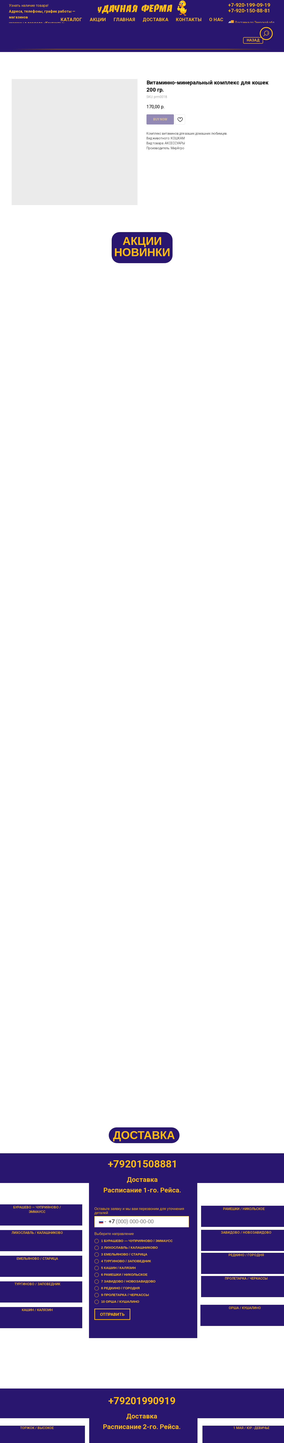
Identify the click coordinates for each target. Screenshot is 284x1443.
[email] (22, 55)
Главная (124, 19)
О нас (216, 19)
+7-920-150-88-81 (249, 11)
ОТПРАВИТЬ (112, 621)
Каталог (71, 19)
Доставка (155, 19)
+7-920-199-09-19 (249, 5)
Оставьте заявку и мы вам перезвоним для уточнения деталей (139, 518)
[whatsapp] (32, 55)
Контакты (54, 23)
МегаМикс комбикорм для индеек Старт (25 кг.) (47, 370)
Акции (98, 19)
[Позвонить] (12, 55)
